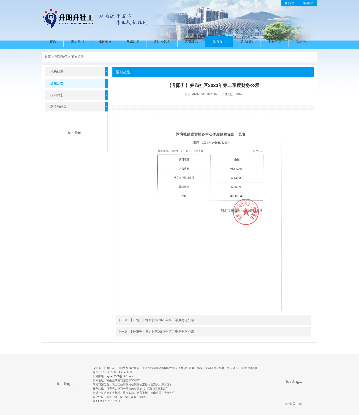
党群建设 (191, 41)
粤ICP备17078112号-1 (106, 401)
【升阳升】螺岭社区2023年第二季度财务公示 (161, 320)
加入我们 (246, 41)
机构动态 (56, 71)
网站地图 (307, 3)
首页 (53, 41)
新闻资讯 (219, 41)
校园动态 (56, 95)
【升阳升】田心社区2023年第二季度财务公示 (161, 332)
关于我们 (77, 41)
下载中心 (274, 41)
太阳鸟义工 (162, 41)
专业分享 (132, 41)
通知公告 (77, 57)
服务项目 (105, 41)
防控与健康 (58, 106)
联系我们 (290, 3)
